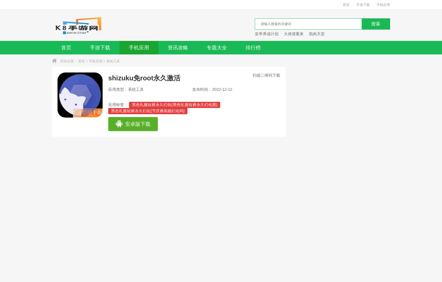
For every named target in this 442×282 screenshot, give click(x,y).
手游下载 (363, 5)
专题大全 (217, 47)
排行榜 (253, 47)
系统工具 (113, 61)
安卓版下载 (133, 124)
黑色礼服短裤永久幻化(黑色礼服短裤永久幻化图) (174, 104)
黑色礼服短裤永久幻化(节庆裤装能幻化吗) (148, 111)
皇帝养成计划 (267, 34)
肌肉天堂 (317, 34)
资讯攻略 (178, 47)
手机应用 (383, 5)
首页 (346, 5)
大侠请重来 (294, 34)
